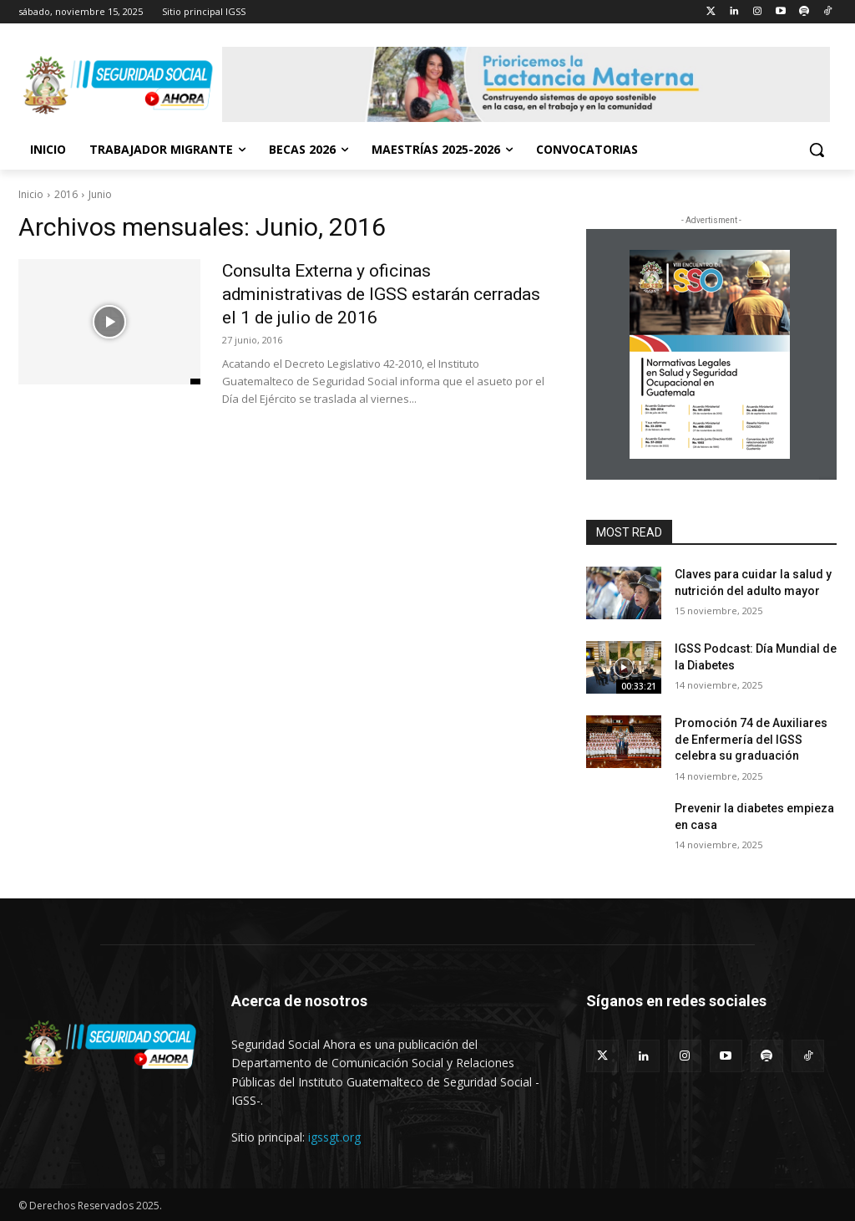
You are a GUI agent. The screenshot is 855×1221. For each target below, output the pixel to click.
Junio (100, 194)
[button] (817, 150)
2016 (66, 194)
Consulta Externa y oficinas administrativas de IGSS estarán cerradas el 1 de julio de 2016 (355, 294)
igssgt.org (334, 1137)
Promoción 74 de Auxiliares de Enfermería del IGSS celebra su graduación (751, 739)
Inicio (30, 194)
